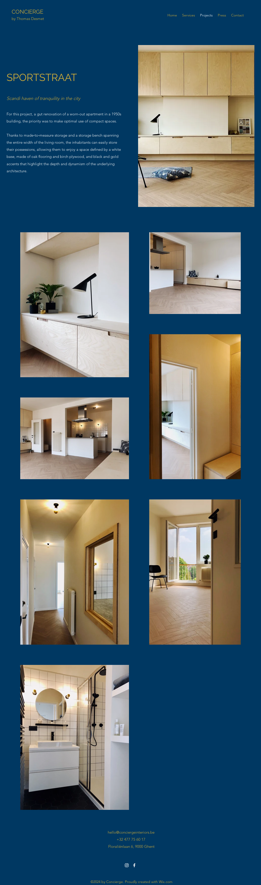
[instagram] (126, 865)
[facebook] (134, 865)
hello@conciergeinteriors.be (131, 832)
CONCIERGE (27, 11)
